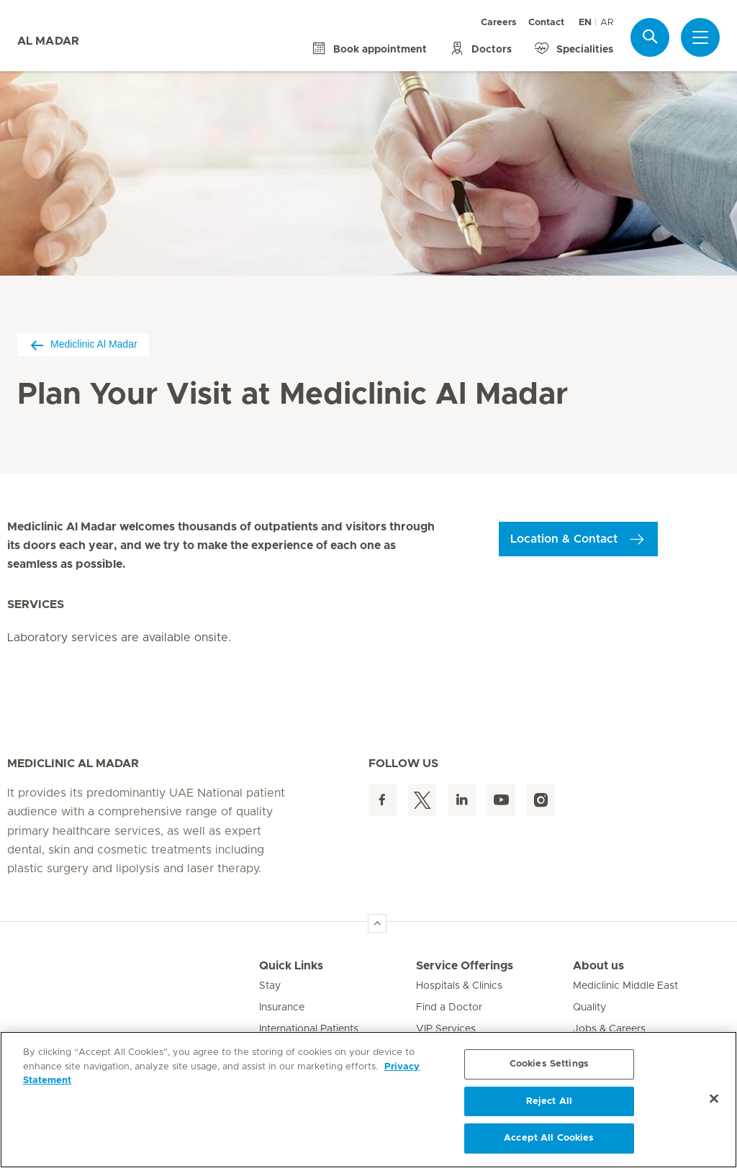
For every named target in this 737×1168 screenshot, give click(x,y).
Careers (499, 22)
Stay (270, 986)
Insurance (281, 1007)
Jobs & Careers (609, 1029)
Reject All (549, 1101)
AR (606, 22)
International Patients (308, 1029)
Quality (589, 1007)
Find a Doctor (449, 1007)
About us (598, 966)
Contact (546, 22)
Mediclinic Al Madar (83, 344)
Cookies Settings (549, 1064)
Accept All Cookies (549, 1138)
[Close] (714, 1099)
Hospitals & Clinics (459, 986)
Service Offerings (464, 966)
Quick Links (291, 966)
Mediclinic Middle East (625, 986)
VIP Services (446, 1029)
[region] (368, 1099)
